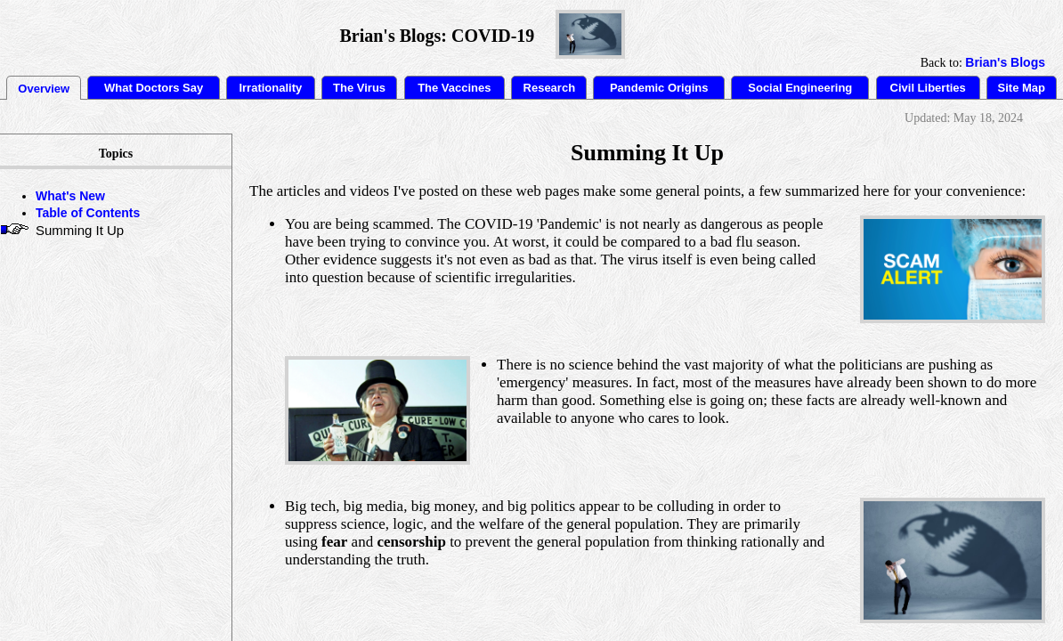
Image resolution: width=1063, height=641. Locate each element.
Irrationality (270, 87)
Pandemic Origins (659, 87)
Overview (43, 88)
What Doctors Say (153, 87)
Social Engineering (800, 87)
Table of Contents (88, 213)
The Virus (359, 87)
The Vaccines (454, 87)
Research (549, 87)
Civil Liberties (928, 87)
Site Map (1021, 87)
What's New (70, 196)
